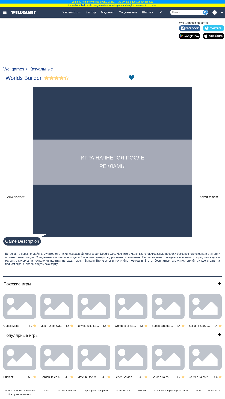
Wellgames (13, 69)
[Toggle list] (160, 12)
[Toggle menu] (6, 12)
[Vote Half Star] (66, 77)
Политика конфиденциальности (171, 390)
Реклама (142, 390)
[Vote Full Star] (46, 77)
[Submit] (205, 12)
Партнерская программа (96, 390)
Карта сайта (214, 390)
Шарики (147, 12)
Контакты (46, 390)
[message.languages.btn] (215, 12)
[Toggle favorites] (131, 78)
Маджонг (107, 12)
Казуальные (41, 69)
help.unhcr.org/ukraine (94, 5)
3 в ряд (91, 12)
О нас (198, 390)
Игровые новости (67, 390)
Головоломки (71, 12)
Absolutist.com (123, 390)
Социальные (128, 12)
